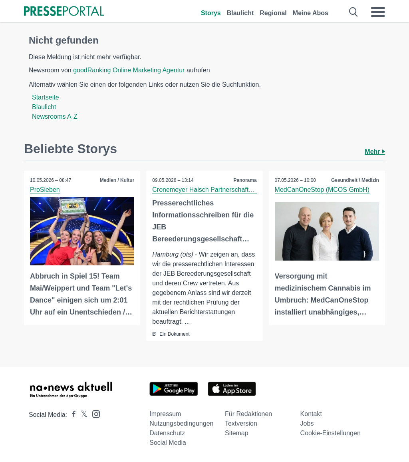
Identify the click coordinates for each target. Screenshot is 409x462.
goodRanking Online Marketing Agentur (129, 70)
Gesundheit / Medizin (355, 180)
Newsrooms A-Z (54, 116)
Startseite (45, 97)
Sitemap (236, 433)
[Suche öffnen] (354, 12)
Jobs (307, 423)
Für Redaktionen (248, 413)
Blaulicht (240, 13)
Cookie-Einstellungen (330, 433)
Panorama (245, 180)
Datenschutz (167, 433)
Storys (211, 13)
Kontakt (311, 413)
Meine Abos (310, 13)
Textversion (241, 423)
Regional (273, 13)
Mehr (375, 151)
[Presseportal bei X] (81, 414)
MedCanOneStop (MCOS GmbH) (322, 189)
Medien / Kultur (117, 180)
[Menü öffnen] (378, 12)
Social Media (167, 442)
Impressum (165, 413)
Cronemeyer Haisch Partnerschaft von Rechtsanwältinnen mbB (241, 189)
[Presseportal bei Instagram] (93, 413)
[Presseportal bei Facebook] (71, 414)
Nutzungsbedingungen (181, 423)
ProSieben (45, 189)
